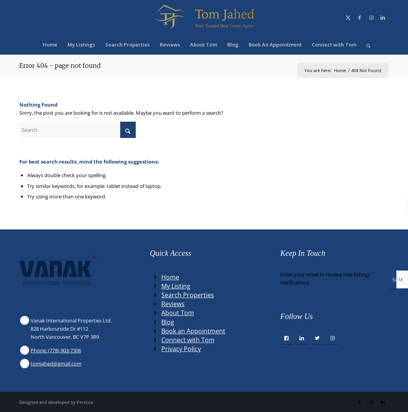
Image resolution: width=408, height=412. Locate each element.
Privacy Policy (181, 349)
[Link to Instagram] (371, 17)
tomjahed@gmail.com (56, 363)
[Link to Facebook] (359, 17)
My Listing (175, 286)
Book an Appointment (193, 331)
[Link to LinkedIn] (383, 17)
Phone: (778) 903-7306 (56, 350)
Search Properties (187, 295)
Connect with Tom (187, 340)
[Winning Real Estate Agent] (204, 17)
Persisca (85, 402)
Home (170, 277)
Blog (167, 322)
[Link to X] (348, 17)
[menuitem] (50, 44)
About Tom (177, 313)
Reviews (173, 304)
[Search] (365, 44)
